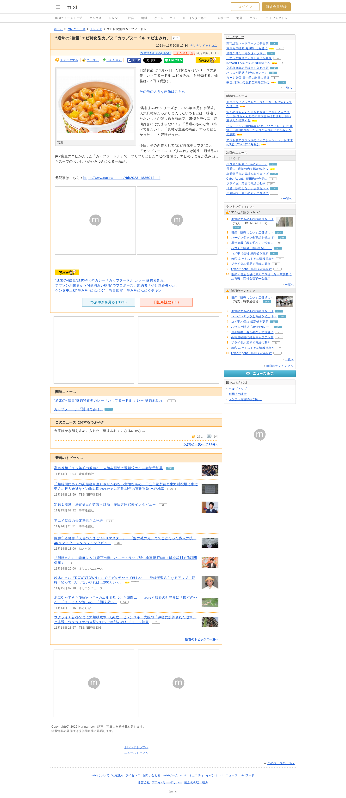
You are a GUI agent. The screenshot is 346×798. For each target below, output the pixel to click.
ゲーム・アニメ (165, 18)
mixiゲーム (170, 775)
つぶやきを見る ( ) (108, 302)
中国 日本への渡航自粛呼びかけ (248, 82)
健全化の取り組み (196, 782)
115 (274, 174)
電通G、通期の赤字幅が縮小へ (247, 169)
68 (273, 73)
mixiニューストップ (68, 18)
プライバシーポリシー (167, 782)
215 (282, 82)
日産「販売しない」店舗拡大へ (247, 188)
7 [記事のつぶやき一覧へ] (135, 582)
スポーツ (223, 18)
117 (109, 409)
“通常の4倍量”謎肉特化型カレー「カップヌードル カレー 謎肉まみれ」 (111, 280)
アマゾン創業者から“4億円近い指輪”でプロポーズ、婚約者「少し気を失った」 (117, 285)
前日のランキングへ (279, 366)
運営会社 (144, 782)
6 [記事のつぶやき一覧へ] (72, 563)
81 (274, 253)
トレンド (115, 18)
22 (279, 337)
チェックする (69, 60)
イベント (212, 775)
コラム (254, 18)
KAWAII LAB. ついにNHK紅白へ (248, 63)
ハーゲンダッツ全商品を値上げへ (254, 237)
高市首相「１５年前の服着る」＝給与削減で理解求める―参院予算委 (108, 468)
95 (274, 43)
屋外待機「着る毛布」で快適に (247, 193)
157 (274, 188)
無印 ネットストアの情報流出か (252, 258)
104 (282, 237)
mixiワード (247, 775)
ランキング (233, 206)
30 (277, 58)
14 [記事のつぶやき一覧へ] (110, 521)
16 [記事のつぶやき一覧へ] (124, 602)
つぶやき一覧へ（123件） (200, 444)
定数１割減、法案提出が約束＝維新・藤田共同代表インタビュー (105, 504)
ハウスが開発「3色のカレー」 (246, 72)
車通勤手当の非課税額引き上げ (247, 174)
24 (279, 48)
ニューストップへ (136, 753)
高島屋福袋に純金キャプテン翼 (252, 337)
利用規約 (117, 775)
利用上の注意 (238, 394)
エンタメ (95, 18)
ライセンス (133, 775)
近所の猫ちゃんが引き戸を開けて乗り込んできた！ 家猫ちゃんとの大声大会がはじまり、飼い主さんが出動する (258, 116)
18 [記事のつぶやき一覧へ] (163, 504)
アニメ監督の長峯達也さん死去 (78, 520)
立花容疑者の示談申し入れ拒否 (247, 68)
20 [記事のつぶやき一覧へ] (171, 489)
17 (275, 77)
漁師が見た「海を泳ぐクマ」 (246, 53)
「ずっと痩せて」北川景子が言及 (249, 58)
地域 (144, 18)
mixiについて (100, 775)
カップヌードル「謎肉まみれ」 (78, 409)
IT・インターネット (196, 18)
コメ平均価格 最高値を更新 (249, 253)
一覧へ (287, 88)
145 (274, 68)
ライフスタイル (276, 18)
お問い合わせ (151, 775)
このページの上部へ (281, 763)
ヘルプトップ (238, 388)
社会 (131, 18)
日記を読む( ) (184, 53)
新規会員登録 (276, 7)
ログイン (245, 7)
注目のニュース (236, 152)
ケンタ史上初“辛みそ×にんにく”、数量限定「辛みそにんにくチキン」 (110, 290)
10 (271, 183)
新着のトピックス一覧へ (201, 639)
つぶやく (93, 60)
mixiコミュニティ (192, 775)
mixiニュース (76, 29)
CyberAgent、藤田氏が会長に (246, 178)
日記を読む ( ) (166, 302)
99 (271, 53)
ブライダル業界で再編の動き (246, 183)
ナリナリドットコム (203, 45)
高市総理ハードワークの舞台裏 (247, 43)
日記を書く (114, 60)
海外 (239, 18)
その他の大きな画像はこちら (162, 91)
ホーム (58, 29)
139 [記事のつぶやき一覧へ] (170, 468)
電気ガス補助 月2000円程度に (247, 48)
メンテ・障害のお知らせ (245, 399)
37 (274, 193)
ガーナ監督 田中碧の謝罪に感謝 (248, 77)
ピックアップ (235, 37)
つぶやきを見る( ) (155, 53)
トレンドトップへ (136, 747)
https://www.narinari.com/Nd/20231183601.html (122, 178)
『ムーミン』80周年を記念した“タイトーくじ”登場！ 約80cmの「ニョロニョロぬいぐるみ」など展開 (259, 130)
